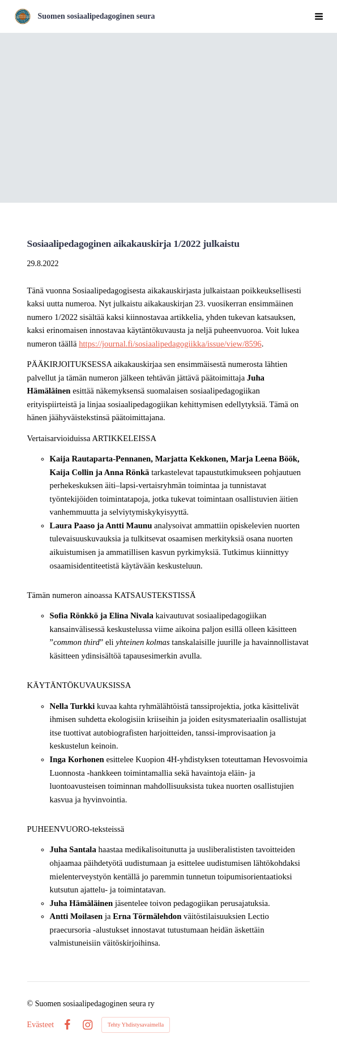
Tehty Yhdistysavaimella (136, 1024)
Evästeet (40, 1025)
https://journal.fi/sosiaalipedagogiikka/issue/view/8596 (170, 343)
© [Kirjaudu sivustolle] (31, 1003)
